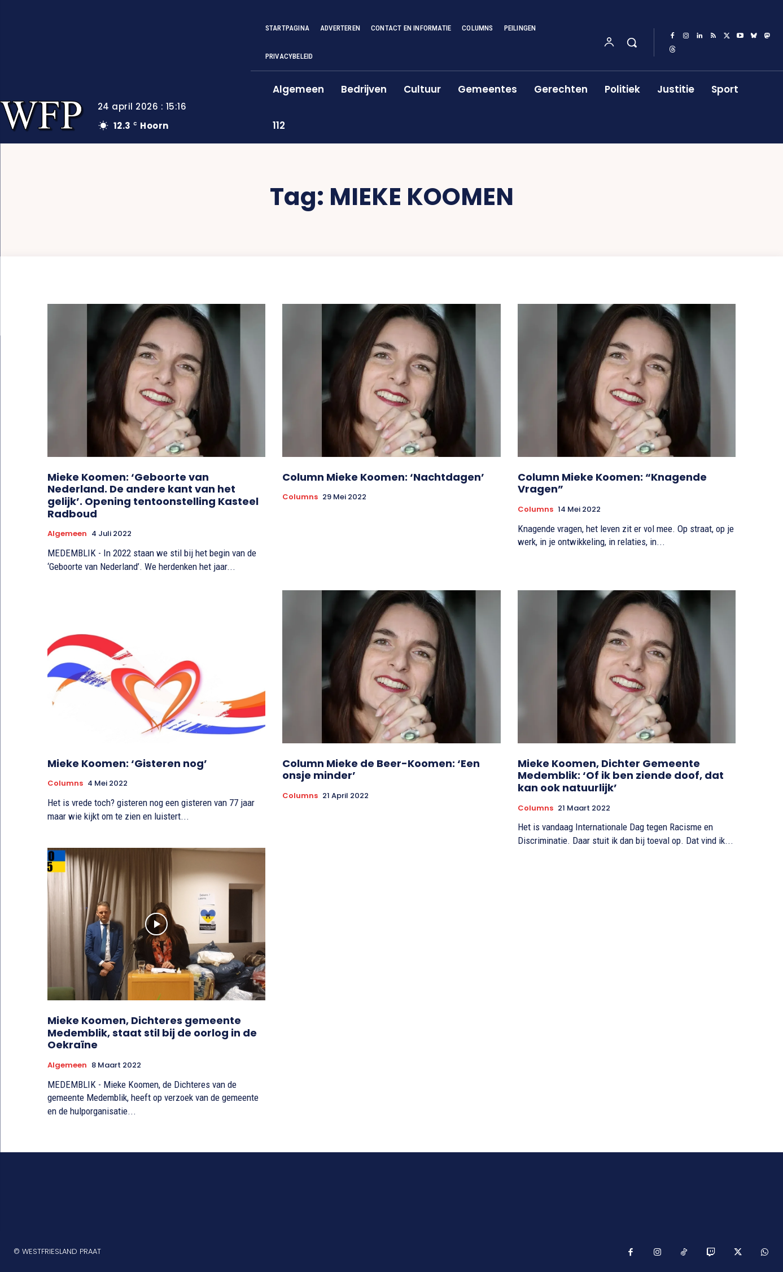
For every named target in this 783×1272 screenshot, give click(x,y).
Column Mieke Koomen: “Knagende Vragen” (612, 483)
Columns (300, 497)
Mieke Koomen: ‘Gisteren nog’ (127, 763)
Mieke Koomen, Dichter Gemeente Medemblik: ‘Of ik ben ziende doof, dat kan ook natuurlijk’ (621, 775)
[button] (631, 42)
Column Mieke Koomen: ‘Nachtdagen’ (383, 477)
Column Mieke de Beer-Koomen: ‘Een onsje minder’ (381, 769)
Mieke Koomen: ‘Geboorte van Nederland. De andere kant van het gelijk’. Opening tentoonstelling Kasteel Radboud (153, 495)
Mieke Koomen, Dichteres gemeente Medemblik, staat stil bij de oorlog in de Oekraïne (152, 1032)
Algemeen (67, 533)
